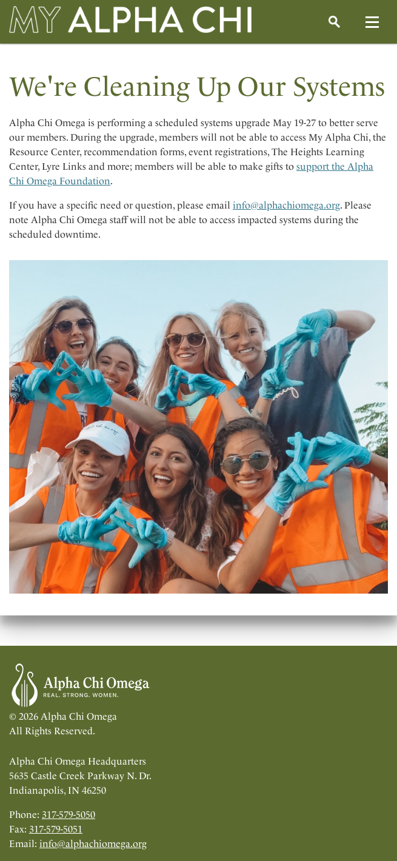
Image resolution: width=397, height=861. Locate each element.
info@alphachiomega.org (286, 205)
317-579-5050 (68, 814)
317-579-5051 (55, 829)
